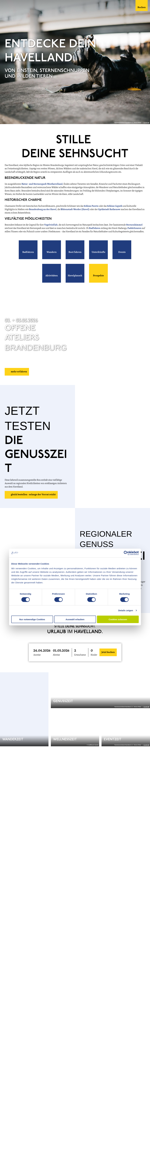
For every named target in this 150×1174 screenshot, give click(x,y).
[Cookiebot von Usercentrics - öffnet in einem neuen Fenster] (126, 553)
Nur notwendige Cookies (32, 619)
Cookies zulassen (118, 619)
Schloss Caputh (114, 206)
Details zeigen (125, 610)
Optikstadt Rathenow (109, 209)
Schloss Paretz (91, 206)
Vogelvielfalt (51, 225)
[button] (28, 249)
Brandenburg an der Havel (42, 209)
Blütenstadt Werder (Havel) (75, 209)
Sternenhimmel (134, 225)
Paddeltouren (134, 228)
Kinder (94, 655)
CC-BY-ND (146, 122)
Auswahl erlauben (75, 619)
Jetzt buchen (108, 652)
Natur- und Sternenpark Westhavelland (42, 184)
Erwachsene (80, 655)
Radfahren (95, 228)
